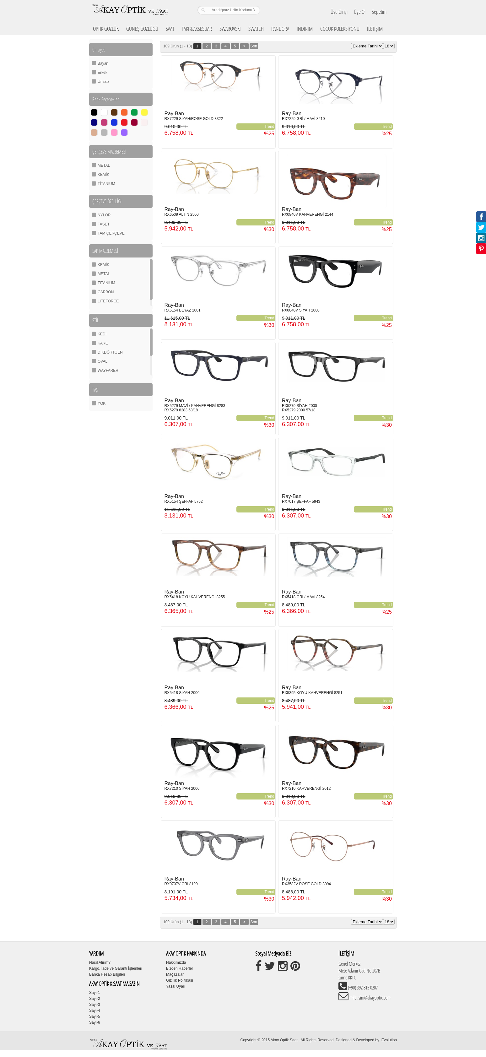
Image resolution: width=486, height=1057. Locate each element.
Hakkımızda (176, 962)
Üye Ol (359, 11)
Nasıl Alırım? (100, 962)
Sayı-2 (94, 998)
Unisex (103, 81)
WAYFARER (108, 370)
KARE (103, 343)
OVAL (102, 361)
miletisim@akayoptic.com (369, 997)
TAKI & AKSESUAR (197, 28)
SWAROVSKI (230, 28)
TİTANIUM (106, 184)
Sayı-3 (94, 1004)
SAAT (170, 28)
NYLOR (104, 215)
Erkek (102, 72)
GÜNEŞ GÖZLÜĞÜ (142, 28)
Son (254, 46)
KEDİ (102, 334)
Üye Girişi (339, 11)
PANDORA (280, 28)
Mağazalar (175, 974)
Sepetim (379, 11)
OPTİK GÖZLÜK (106, 28)
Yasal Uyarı (175, 986)
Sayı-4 (94, 1010)
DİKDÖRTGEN (110, 352)
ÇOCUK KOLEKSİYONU (339, 28)
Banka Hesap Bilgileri (107, 974)
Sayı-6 (94, 1022)
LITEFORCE (108, 301)
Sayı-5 (94, 1016)
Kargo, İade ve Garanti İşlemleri (115, 968)
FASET (104, 224)
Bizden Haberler (179, 968)
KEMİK (103, 174)
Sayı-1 (94, 992)
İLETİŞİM (375, 28)
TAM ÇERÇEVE (111, 233)
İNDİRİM (305, 28)
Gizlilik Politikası (179, 980)
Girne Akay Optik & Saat (129, 11)
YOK (101, 403)
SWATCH (256, 28)
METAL (104, 165)
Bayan (103, 63)
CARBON (106, 292)
